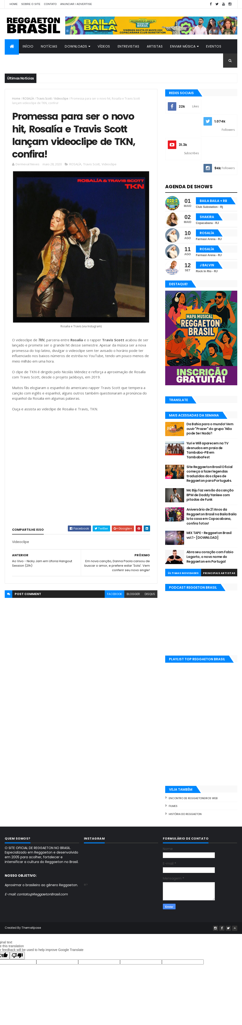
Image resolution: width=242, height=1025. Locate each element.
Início (28, 46)
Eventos (213, 46)
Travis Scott (44, 98)
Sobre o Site (30, 4)
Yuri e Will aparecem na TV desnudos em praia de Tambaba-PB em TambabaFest (207, 450)
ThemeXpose (31, 928)
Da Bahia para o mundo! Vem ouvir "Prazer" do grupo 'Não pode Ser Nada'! (209, 429)
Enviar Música (183, 46)
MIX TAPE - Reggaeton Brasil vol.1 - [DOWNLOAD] (209, 535)
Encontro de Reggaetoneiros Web (193, 798)
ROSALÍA (28, 98)
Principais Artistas (219, 573)
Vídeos (104, 46)
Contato (50, 4)
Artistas (155, 46)
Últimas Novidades (183, 573)
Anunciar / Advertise (76, 4)
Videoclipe (61, 98)
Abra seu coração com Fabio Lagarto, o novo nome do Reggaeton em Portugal (209, 557)
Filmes (173, 806)
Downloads (76, 46)
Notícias (49, 46)
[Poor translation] (17, 955)
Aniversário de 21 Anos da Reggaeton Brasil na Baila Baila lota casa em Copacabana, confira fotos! (211, 516)
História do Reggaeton (185, 814)
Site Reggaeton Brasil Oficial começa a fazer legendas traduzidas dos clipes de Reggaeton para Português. (209, 473)
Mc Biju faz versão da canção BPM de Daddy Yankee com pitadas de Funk (209, 495)
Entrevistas (128, 46)
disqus (150, 594)
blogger (133, 594)
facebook (114, 594)
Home (13, 4)
